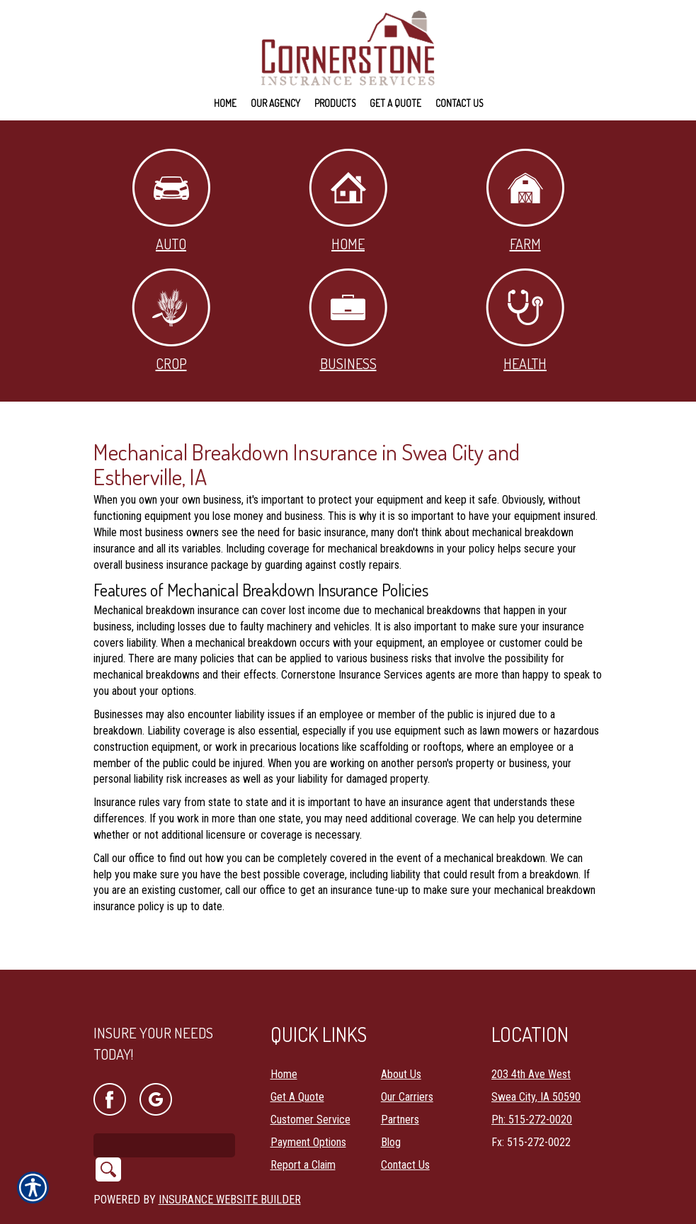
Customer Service (310, 1082)
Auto (171, 201)
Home (348, 201)
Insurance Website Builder (230, 1162)
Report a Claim (303, 1128)
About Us (401, 1037)
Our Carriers (407, 1060)
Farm (525, 201)
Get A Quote (297, 1060)
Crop (171, 320)
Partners (400, 1082)
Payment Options (308, 1105)
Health (525, 320)
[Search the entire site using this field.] (164, 1108)
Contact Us (405, 1128)
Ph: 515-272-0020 (531, 1082)
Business (348, 320)
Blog (391, 1105)
